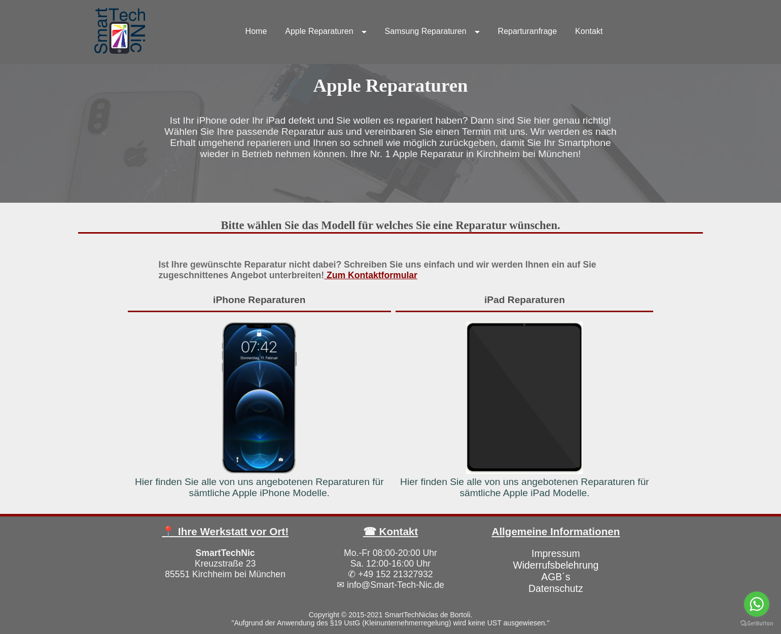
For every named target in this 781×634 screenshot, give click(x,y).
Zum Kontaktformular (370, 275)
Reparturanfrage (527, 31)
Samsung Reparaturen (426, 31)
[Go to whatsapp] (756, 604)
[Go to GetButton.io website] (756, 623)
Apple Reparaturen (319, 31)
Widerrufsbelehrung (555, 565)
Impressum (555, 553)
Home (256, 31)
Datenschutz (555, 588)
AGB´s (555, 576)
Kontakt (588, 31)
